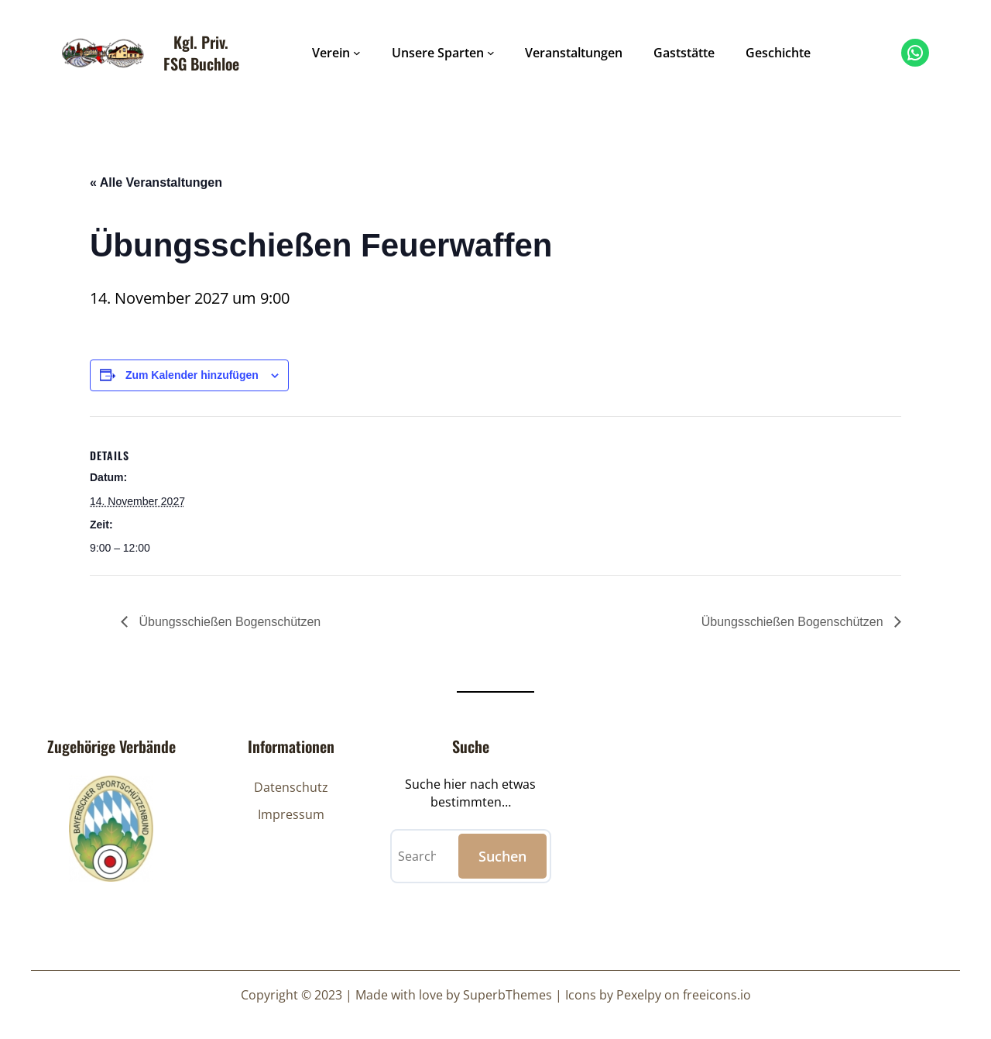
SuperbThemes (507, 994)
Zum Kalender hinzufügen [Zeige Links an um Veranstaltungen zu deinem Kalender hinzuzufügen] (192, 375)
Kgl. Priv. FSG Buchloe (201, 52)
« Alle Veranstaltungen (156, 182)
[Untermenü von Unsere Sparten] (491, 53)
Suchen (502, 856)
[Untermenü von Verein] (357, 53)
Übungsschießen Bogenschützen (228, 621)
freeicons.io (717, 994)
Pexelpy (638, 994)
